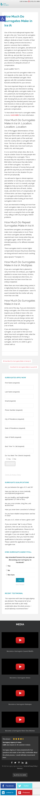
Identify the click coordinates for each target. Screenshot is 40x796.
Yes (9, 566)
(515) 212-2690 (34, 1)
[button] (3, 18)
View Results (20, 585)
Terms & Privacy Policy (13, 475)
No (9, 570)
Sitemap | (20, 768)
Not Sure (11, 575)
